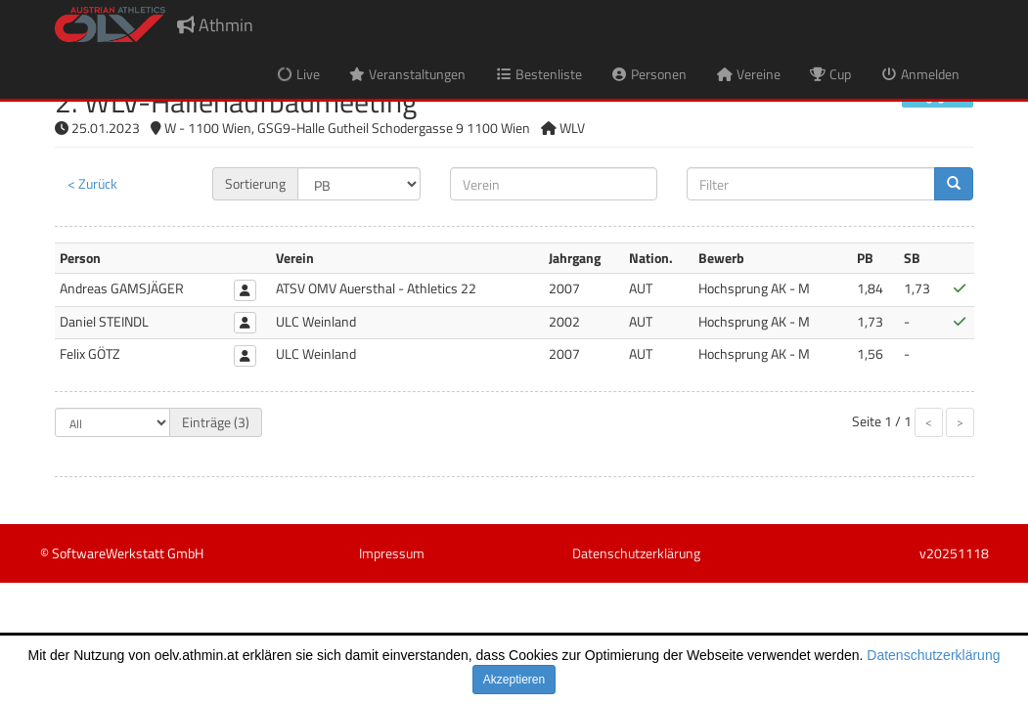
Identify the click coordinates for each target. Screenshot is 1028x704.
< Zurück (92, 183)
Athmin (215, 25)
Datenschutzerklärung (933, 655)
